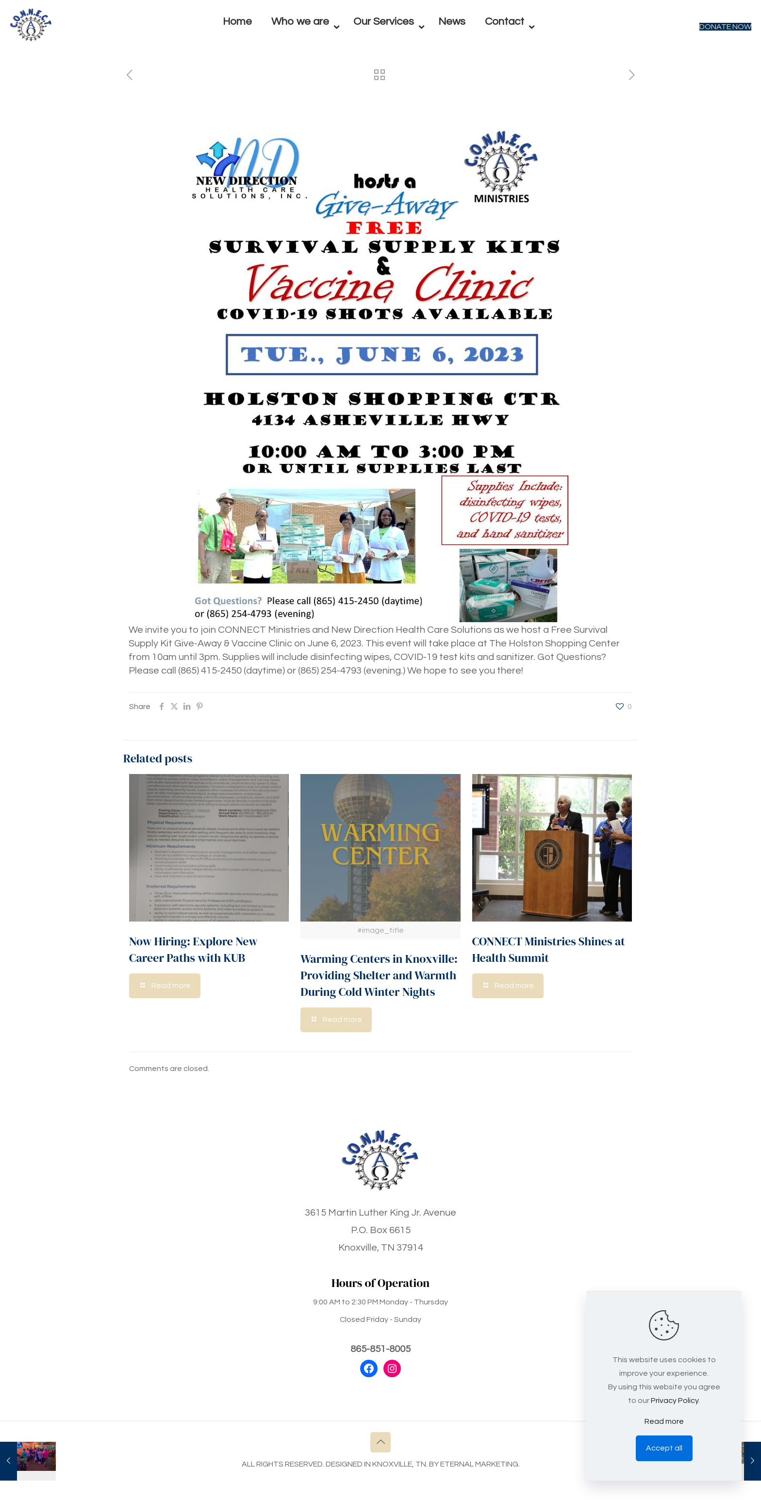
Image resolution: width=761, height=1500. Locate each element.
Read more (664, 1421)
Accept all (664, 1448)
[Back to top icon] (380, 1442)
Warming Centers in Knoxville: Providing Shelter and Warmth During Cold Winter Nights (379, 975)
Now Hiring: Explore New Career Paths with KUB (193, 949)
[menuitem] (303, 48)
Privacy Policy (674, 1400)
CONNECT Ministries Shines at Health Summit (548, 949)
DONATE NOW (725, 27)
